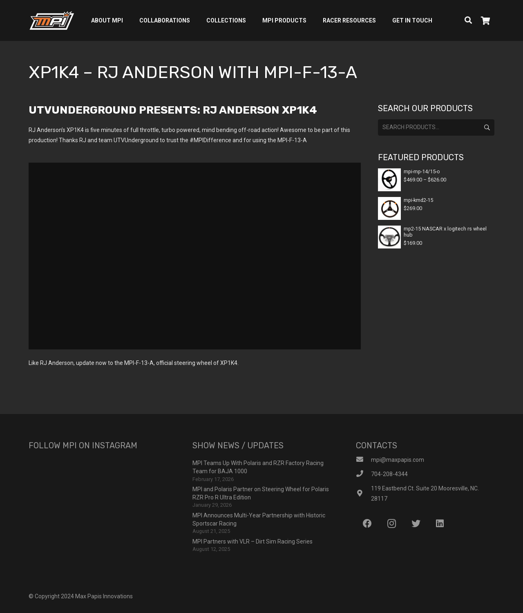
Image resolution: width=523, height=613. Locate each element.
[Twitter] (416, 523)
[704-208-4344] (363, 474)
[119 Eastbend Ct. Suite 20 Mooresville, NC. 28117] (363, 494)
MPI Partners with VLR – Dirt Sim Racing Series (252, 541)
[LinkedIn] (440, 523)
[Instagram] (391, 523)
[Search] (468, 20)
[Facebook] (367, 523)
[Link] (52, 20)
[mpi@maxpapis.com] (363, 460)
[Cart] (485, 20)
